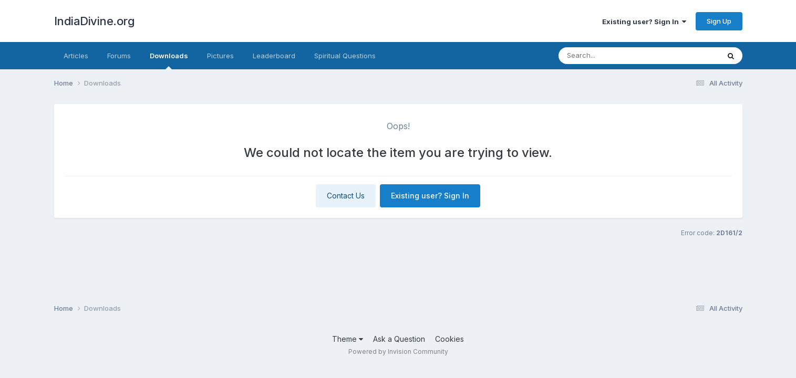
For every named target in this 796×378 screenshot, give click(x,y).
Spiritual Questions (345, 55)
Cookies (449, 338)
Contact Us (346, 195)
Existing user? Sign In (644, 21)
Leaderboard (274, 55)
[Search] (621, 55)
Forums (119, 55)
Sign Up (719, 21)
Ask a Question (399, 338)
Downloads (169, 60)
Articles (76, 55)
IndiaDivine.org (94, 21)
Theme (347, 338)
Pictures (220, 55)
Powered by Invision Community (398, 351)
